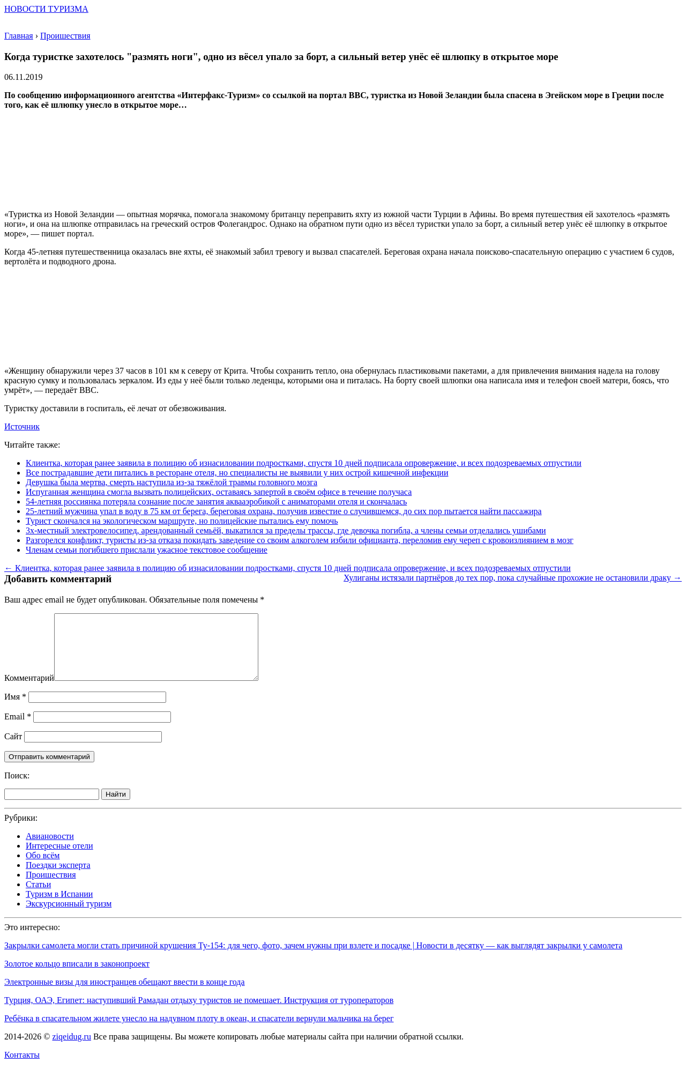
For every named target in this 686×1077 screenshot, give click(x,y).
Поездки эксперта (58, 877)
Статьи (38, 897)
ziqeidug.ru (71, 1049)
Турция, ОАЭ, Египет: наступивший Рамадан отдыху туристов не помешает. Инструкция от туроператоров (198, 1012)
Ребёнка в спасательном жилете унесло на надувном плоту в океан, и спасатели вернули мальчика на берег (199, 1031)
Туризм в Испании (59, 906)
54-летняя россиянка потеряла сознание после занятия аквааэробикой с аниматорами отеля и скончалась (216, 501)
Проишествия (51, 887)
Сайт (13, 749)
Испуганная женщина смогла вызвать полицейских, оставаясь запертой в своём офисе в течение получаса (219, 491)
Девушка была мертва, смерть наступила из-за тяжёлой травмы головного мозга (171, 482)
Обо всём (42, 868)
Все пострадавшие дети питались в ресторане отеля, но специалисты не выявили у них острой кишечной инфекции (237, 472)
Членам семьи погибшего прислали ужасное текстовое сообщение (146, 549)
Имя (15, 709)
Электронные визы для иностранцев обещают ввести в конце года (124, 994)
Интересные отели (59, 858)
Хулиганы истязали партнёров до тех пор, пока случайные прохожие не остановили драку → (513, 577)
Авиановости (50, 848)
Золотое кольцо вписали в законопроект (77, 976)
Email (17, 729)
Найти (116, 807)
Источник (22, 426)
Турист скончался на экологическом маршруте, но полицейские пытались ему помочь (182, 520)
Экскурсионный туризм (68, 916)
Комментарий (29, 690)
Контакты (22, 1067)
